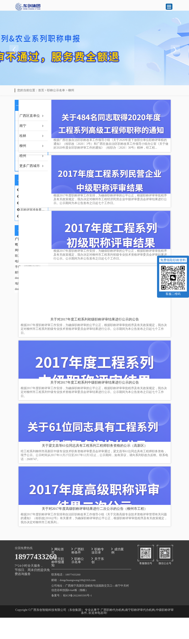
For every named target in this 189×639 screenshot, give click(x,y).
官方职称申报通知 (57, 561)
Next (175, 49)
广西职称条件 (77, 550)
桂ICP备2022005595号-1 (77, 595)
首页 (41, 90)
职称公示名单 (56, 90)
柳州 (71, 90)
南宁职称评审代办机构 (140, 609)
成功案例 (117, 550)
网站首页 (57, 550)
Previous (14, 49)
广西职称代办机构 (112, 609)
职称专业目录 (97, 550)
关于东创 (97, 560)
